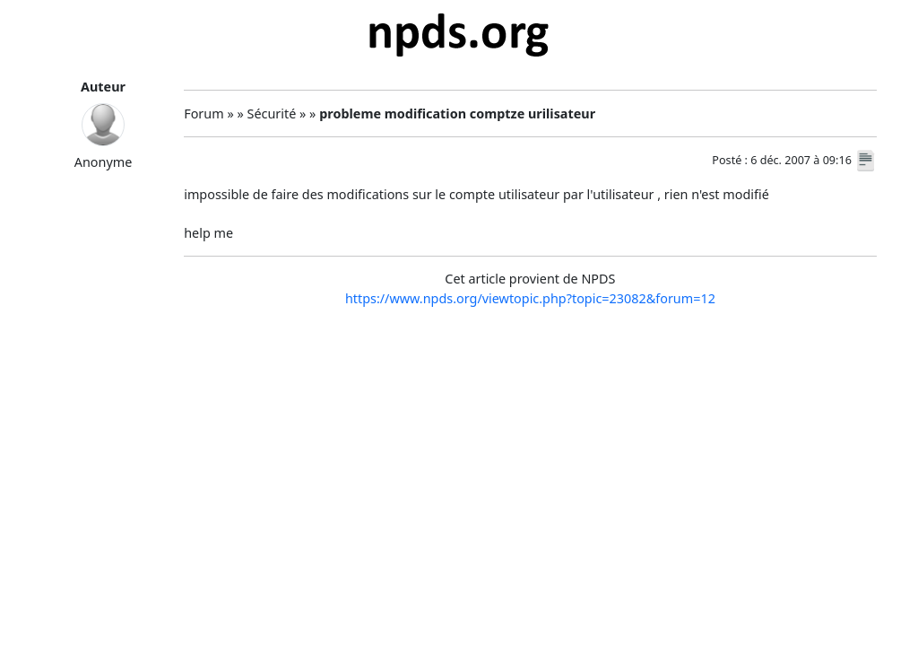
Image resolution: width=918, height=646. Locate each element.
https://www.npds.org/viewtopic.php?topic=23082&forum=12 (530, 298)
